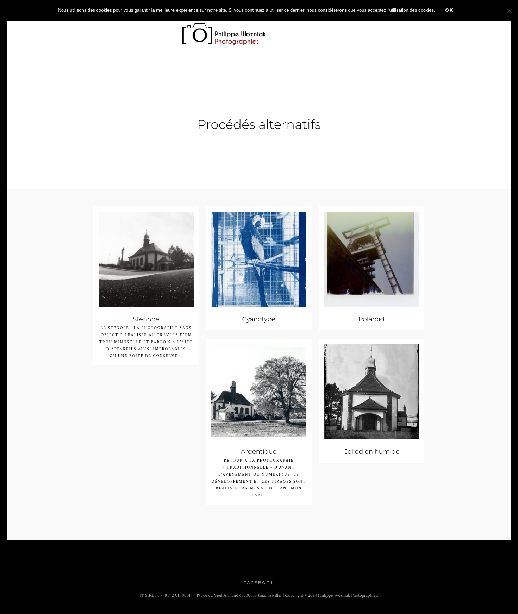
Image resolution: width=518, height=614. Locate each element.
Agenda (293, 30)
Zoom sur (106, 30)
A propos (415, 30)
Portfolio (150, 30)
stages (381, 30)
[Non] (509, 10)
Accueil (70, 30)
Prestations (337, 30)
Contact (452, 30)
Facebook (259, 583)
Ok (449, 10)
